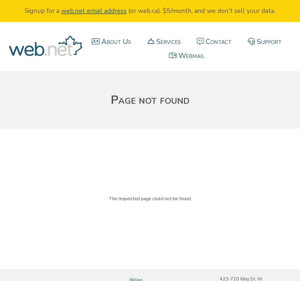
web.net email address (94, 10)
